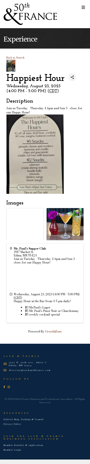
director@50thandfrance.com (30, 370)
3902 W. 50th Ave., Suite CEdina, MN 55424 (28, 364)
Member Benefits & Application (23, 445)
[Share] (72, 77)
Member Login (12, 449)
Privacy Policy (12, 424)
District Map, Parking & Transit (24, 419)
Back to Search (15, 58)
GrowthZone (53, 331)
